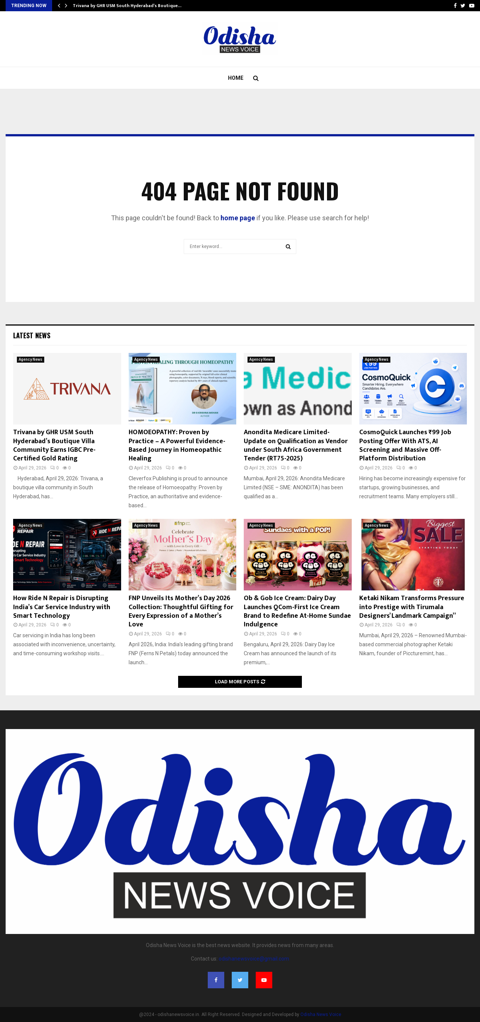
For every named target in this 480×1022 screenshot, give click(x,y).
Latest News (31, 335)
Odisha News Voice (320, 1014)
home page (237, 218)
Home (235, 78)
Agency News (30, 359)
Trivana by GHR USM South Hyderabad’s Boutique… (127, 5)
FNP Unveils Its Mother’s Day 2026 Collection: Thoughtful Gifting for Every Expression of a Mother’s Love (181, 611)
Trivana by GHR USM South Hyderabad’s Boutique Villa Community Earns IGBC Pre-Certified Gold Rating (54, 445)
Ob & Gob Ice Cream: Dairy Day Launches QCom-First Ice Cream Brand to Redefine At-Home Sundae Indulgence (297, 611)
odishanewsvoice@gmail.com (254, 959)
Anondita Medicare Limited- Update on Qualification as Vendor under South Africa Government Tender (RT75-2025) (296, 445)
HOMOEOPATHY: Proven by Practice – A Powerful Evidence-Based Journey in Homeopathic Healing (177, 445)
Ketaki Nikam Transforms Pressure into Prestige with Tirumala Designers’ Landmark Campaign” (411, 607)
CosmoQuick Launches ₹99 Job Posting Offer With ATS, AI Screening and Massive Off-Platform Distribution (405, 445)
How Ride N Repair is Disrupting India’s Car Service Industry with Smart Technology (61, 607)
